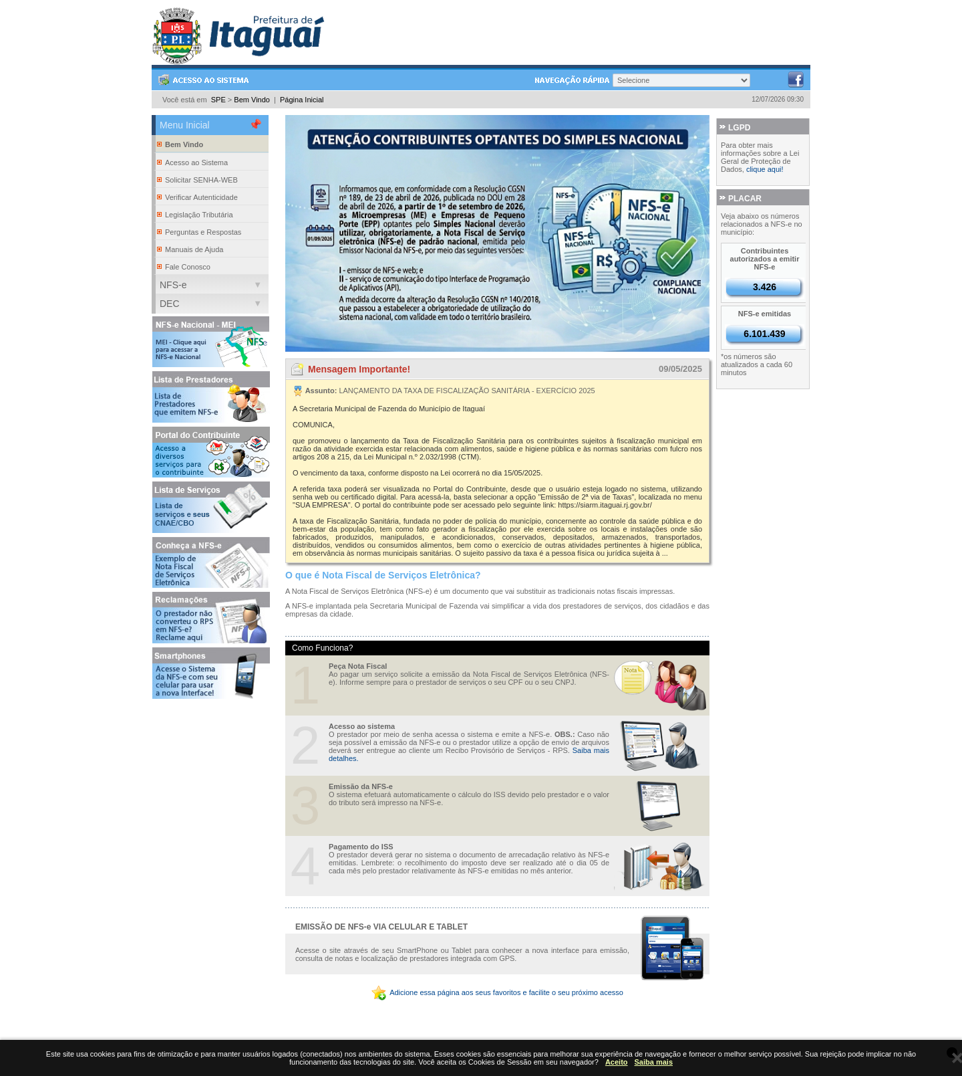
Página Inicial (301, 100)
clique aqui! (765, 169)
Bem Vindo (252, 100)
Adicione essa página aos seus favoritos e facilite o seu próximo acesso (497, 992)
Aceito (616, 1062)
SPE (218, 100)
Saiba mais (654, 1062)
